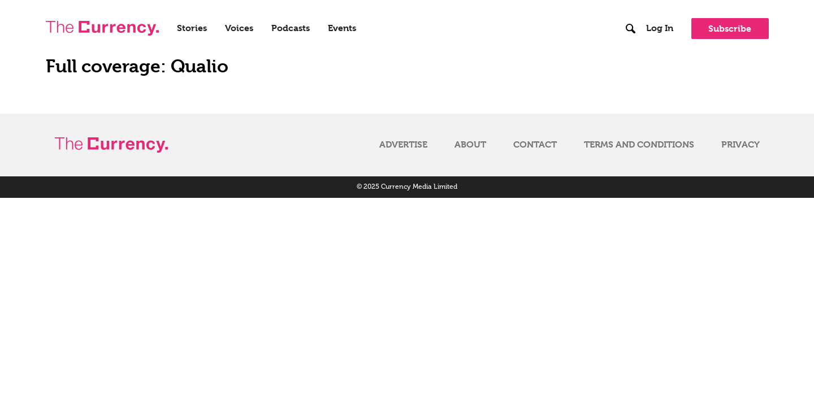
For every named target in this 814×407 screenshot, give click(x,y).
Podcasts (290, 28)
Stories (192, 28)
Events (342, 28)
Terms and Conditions (639, 145)
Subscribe (729, 28)
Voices (239, 28)
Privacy (740, 145)
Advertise (403, 145)
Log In (659, 28)
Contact (535, 145)
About (470, 145)
